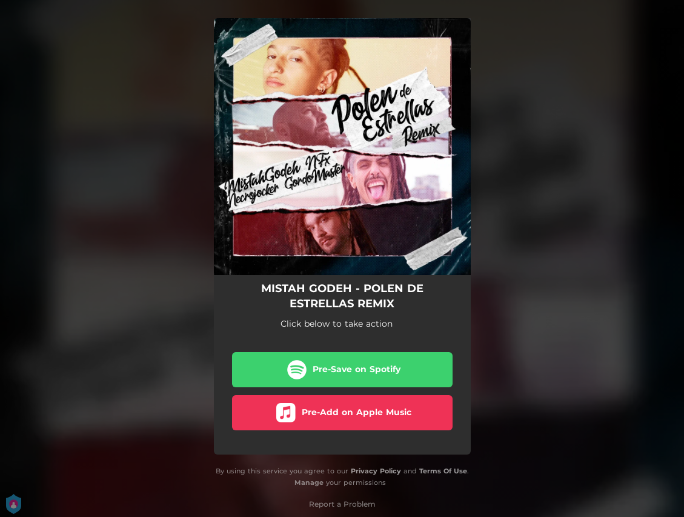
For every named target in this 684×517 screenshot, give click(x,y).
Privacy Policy (376, 471)
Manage (309, 482)
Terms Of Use (443, 471)
